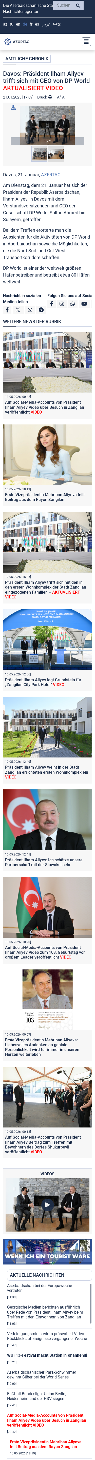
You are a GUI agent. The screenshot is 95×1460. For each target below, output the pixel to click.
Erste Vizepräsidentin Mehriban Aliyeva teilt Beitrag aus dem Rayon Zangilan (45, 497)
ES (37, 24)
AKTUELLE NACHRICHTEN (37, 1275)
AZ (5, 24)
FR (31, 24)
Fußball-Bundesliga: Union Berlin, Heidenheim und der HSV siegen (36, 1396)
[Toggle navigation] (85, 41)
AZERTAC (51, 174)
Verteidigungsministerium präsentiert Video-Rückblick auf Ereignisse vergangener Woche (47, 1336)
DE (25, 24)
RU (11, 24)
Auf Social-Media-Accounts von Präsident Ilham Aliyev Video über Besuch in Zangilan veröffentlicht (44, 407)
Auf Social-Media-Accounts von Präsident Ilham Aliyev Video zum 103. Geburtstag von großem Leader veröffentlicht (45, 952)
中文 (57, 24)
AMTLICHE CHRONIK (26, 58)
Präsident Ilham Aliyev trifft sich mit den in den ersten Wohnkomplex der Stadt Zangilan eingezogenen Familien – (45, 589)
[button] (47, 125)
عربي (46, 24)
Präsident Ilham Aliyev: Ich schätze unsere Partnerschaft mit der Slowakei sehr (44, 862)
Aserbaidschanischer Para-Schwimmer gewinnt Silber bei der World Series (41, 1374)
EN (18, 24)
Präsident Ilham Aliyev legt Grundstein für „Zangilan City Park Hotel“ (43, 682)
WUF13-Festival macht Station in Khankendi (47, 1355)
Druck (44, 97)
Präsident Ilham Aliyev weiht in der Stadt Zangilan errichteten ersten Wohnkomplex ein (46, 772)
